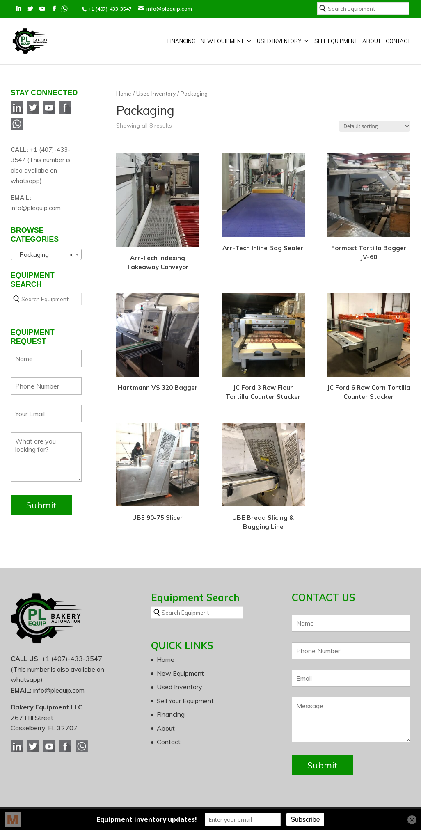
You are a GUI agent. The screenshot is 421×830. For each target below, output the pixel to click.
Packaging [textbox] (43, 255)
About (371, 41)
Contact (398, 41)
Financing (181, 41)
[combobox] (46, 254)
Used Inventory (279, 41)
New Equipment (222, 41)
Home (123, 93)
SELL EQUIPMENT (335, 41)
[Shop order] (374, 126)
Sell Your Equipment (185, 701)
